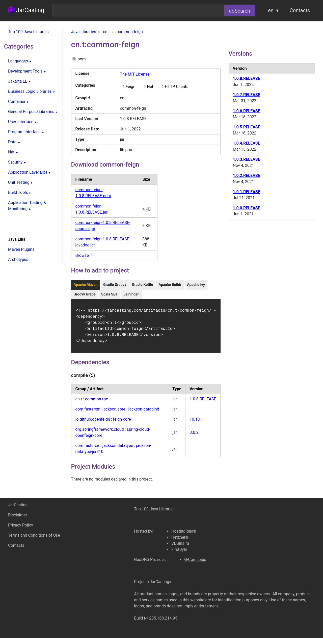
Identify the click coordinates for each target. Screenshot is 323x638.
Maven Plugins (21, 249)
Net (11, 152)
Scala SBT (109, 294)
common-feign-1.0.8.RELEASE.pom (93, 192)
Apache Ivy (196, 285)
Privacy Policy (20, 525)
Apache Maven (85, 285)
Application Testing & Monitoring (27, 205)
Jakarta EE (17, 81)
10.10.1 (196, 422)
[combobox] (138, 10)
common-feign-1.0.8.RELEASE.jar (91, 209)
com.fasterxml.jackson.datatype (104, 448)
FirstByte (179, 549)
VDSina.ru (180, 543)
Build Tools (18, 192)
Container (16, 101)
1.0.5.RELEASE (246, 127)
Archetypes (18, 259)
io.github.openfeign (92, 422)
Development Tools (25, 71)
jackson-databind (143, 412)
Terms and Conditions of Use (34, 535)
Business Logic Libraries (30, 91)
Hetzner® (180, 537)
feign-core (122, 422)
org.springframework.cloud (99, 432)
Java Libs (16, 239)
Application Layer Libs (28, 172)
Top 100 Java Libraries (28, 31)
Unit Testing (18, 182)
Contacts (300, 10)
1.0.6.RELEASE (246, 110)
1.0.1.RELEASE (246, 191)
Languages (18, 61)
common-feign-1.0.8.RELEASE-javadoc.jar (102, 242)
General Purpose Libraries (31, 111)
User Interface (20, 121)
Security (15, 162)
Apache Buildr (169, 285)
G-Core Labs (195, 559)
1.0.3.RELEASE (246, 159)
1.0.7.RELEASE (246, 94)
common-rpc (96, 402)
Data (12, 142)
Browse (84, 255)
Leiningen (131, 294)
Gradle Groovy (114, 285)
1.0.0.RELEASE (246, 208)
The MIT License (134, 74)
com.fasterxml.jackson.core (100, 412)
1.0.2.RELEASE (246, 175)
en (271, 10)
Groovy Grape (84, 294)
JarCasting (26, 10)
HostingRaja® (183, 531)
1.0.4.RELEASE (246, 143)
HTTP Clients (176, 86)
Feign (131, 86)
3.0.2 (194, 435)
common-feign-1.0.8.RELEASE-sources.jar (102, 225)
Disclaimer (17, 515)
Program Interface (24, 131)
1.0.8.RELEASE (203, 402)
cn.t (78, 402)
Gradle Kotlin (142, 285)
